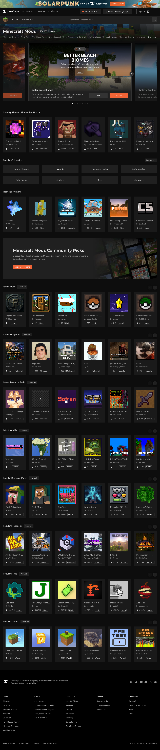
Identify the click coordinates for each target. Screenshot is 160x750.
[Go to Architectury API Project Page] (93, 596)
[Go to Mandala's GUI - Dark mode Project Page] (119, 500)
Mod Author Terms (50, 743)
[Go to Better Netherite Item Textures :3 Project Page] (40, 134)
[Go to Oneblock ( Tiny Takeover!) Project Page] (14, 644)
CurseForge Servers (73, 726)
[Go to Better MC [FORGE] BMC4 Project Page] (93, 548)
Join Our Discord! (72, 701)
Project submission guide (44, 705)
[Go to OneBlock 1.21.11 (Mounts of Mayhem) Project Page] (66, 644)
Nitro (131, 714)
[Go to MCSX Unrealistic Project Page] (145, 452)
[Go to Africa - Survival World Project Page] (40, 452)
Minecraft (7, 705)
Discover (15, 19)
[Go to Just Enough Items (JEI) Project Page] (40, 596)
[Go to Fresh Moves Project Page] (40, 500)
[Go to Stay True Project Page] (66, 500)
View (98, 96)
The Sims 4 (7, 714)
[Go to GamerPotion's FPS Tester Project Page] (119, 644)
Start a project (40, 701)
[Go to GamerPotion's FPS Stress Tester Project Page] (145, 644)
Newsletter (70, 714)
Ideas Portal (70, 705)
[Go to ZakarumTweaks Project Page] (119, 309)
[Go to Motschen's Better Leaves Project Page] (145, 500)
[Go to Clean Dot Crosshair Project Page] (40, 405)
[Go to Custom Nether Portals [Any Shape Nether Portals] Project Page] (14, 134)
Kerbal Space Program (11, 722)
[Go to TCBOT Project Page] (93, 357)
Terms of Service (9, 743)
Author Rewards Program (44, 709)
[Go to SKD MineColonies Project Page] (14, 357)
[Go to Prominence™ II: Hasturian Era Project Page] (145, 548)
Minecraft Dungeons (11, 726)
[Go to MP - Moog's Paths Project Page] (119, 214)
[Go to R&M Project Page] (145, 357)
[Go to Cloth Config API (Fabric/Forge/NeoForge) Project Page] (66, 596)
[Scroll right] (155, 288)
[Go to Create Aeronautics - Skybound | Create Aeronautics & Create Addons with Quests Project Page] (93, 214)
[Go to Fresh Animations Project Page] (14, 500)
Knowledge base (103, 701)
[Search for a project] (110, 19)
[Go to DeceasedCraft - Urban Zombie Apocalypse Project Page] (40, 548)
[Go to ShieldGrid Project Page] (66, 309)
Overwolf (132, 701)
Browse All (27, 19)
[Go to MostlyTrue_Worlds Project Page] (119, 405)
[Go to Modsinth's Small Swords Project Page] (145, 405)
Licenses (36, 743)
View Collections (22, 267)
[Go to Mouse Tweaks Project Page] (119, 596)
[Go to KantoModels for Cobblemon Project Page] (145, 309)
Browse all (150, 160)
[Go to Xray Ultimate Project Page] (93, 500)
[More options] (154, 11)
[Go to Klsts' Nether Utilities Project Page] (119, 134)
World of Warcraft (10, 709)
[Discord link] (145, 681)
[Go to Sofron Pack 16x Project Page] (66, 405)
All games (6, 701)
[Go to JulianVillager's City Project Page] (66, 357)
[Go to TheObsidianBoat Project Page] (93, 134)
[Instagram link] (131, 681)
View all (22, 287)
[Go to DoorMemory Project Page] (40, 309)
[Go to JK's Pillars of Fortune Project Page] (66, 452)
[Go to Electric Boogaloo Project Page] (40, 214)
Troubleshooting (103, 705)
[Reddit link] (155, 681)
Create (40, 11)
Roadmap (69, 718)
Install (119, 96)
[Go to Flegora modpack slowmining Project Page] (14, 309)
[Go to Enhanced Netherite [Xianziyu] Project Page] (145, 134)
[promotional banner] (80, 4)
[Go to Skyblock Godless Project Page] (66, 214)
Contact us (101, 709)
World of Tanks (9, 730)
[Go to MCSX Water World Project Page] (119, 452)
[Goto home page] (11, 11)
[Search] (154, 19)
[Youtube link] (141, 681)
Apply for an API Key (42, 714)
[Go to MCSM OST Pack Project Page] (93, 405)
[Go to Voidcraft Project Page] (14, 452)
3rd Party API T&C (41, 718)
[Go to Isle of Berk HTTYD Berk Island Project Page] (93, 644)
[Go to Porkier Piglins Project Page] (66, 134)
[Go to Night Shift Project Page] (40, 357)
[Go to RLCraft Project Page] (119, 548)
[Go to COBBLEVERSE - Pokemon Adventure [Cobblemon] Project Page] (66, 548)
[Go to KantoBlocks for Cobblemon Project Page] (93, 309)
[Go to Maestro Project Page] (14, 214)
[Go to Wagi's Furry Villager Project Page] (14, 405)
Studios (53, 11)
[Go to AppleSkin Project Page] (145, 596)
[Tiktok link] (136, 681)
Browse (27, 11)
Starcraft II (7, 718)
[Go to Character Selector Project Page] (145, 214)
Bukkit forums (71, 722)
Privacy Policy (24, 743)
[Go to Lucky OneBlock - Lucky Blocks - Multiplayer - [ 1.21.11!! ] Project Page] (40, 644)
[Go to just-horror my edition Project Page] (119, 357)
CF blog (69, 709)
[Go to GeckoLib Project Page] (14, 596)
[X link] (150, 681)
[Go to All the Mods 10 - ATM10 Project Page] (14, 548)
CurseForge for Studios (137, 705)
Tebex (131, 709)
